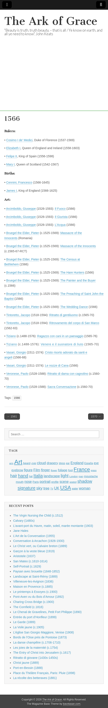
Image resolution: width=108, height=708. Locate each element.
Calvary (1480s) (24, 520)
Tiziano (11, 336)
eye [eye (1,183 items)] (96, 463)
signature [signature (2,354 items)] (27, 488)
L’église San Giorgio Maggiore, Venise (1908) (43, 632)
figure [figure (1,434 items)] (28, 470)
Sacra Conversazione (62, 386)
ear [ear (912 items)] (68, 463)
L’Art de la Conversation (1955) (34, 536)
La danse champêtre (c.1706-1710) (36, 642)
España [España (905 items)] (88, 463)
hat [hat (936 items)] (31, 476)
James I (11, 190)
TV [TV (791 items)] (51, 488)
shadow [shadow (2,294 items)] (84, 481)
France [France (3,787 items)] (82, 469)
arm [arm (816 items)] (11, 463)
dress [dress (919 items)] (62, 463)
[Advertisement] (54, 81)
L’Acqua (60, 224)
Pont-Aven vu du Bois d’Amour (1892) (38, 596)
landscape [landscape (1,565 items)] (52, 476)
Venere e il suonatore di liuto (62, 344)
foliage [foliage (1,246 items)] (62, 470)
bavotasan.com (72, 703)
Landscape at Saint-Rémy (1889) (35, 576)
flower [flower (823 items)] (54, 470)
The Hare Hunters (72, 272)
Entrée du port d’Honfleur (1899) (35, 617)
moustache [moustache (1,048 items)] (91, 476)
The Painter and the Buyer (77, 280)
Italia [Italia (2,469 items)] (38, 475)
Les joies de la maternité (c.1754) (35, 647)
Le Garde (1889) (24, 622)
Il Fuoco (60, 208)
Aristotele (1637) (24, 556)
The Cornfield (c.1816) (28, 607)
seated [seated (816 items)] (73, 482)
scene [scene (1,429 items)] (63, 481)
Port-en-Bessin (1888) (28, 668)
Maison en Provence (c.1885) (33, 586)
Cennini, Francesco (19, 182)
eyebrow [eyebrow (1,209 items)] (17, 470)
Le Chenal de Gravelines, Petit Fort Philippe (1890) (47, 612)
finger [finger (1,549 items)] (45, 470)
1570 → (96, 416)
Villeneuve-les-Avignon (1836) (33, 581)
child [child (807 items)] (33, 463)
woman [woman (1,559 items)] (84, 488)
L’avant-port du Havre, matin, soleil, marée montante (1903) (53, 526)
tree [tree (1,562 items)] (46, 488)
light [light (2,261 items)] (64, 475)
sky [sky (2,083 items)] (39, 488)
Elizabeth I (13, 148)
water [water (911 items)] (75, 488)
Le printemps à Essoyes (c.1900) (35, 591)
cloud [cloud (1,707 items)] (41, 463)
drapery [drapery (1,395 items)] (52, 463)
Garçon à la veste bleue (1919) (34, 551)
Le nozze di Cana (56, 365)
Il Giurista (61, 217)
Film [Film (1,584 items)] (36, 470)
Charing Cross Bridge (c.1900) (33, 602)
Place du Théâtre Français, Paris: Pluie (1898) (44, 673)
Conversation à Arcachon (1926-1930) (38, 541)
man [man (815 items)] (81, 476)
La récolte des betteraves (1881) (35, 678)
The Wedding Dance (74, 307)
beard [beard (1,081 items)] (26, 463)
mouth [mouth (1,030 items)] (20, 481)
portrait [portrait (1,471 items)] (45, 481)
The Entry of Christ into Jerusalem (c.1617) (42, 652)
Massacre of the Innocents (78, 246)
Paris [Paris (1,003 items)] (36, 481)
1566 (17, 397)
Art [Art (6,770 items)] (18, 461)
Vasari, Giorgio (16, 352)
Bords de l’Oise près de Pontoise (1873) (40, 637)
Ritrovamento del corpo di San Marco (74, 323)
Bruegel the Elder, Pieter (22, 233)
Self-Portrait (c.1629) (27, 566)
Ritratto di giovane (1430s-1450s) (35, 657)
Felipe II (11, 156)
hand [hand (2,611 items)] (23, 475)
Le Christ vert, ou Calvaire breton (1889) (40, 546)
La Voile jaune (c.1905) (28, 627)
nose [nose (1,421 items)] (28, 481)
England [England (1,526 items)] (77, 463)
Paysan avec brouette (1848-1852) (36, 571)
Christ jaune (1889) (26, 662)
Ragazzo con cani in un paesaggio (60, 336)
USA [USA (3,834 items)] (65, 488)
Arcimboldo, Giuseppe (21, 208)
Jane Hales (20, 530)
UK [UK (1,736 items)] (56, 488)
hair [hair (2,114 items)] (13, 476)
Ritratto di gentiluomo (63, 315)
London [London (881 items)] (73, 476)
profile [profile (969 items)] (55, 481)
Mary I (10, 164)
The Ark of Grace (50, 21)
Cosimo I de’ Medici (19, 140)
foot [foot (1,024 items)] (70, 470)
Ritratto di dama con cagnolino (68, 373)
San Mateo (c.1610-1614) (30, 561)
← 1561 (12, 416)
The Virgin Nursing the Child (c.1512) (38, 515)
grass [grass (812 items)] (94, 470)
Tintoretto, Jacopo (18, 315)
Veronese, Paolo (17, 373)
